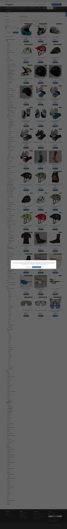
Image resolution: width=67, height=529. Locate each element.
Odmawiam (29, 267)
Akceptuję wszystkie (36, 267)
